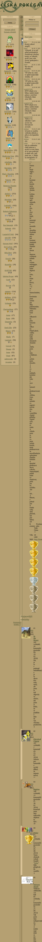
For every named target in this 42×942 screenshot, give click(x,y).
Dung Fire (27, 71)
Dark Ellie (8, 328)
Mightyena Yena (8, 156)
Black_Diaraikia (8, 174)
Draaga (8, 349)
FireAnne (7, 112)
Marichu (8, 125)
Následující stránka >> (17, 623)
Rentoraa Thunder (9, 186)
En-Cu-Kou (8, 247)
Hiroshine (8, 200)
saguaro (8, 291)
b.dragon (8, 303)
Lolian (25, 143)
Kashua (8, 219)
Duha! (35, 833)
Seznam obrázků (10, 32)
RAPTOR (8, 270)
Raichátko (8, 168)
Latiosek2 (7, 205)
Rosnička (8, 265)
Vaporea (8, 180)
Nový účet (28, 37)
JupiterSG (7, 71)
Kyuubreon (8, 58)
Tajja (25, 42)
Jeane (8, 352)
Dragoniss (8, 322)
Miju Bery (8, 253)
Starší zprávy (32, 159)
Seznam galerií (10, 30)
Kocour (8, 285)
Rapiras (36, 789)
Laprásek (8, 340)
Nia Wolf (7, 85)
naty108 (8, 238)
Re (8, 44)
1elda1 (8, 98)
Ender (25, 48)
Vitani (8, 356)
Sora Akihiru (8, 150)
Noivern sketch (36, 886)
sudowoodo (8, 359)
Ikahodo (8, 228)
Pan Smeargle (8, 225)
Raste (8, 318)
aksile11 (8, 194)
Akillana (26, 129)
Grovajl (8, 346)
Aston (8, 315)
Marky (8, 337)
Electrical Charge (37, 740)
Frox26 (8, 259)
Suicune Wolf (8, 244)
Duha (36, 863)
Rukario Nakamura (10, 211)
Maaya (8, 331)
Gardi (8, 280)
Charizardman (8, 309)
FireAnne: (29, 630)
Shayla (8, 138)
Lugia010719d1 (28, 89)
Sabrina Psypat (8, 276)
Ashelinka (8, 162)
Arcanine (8, 362)
